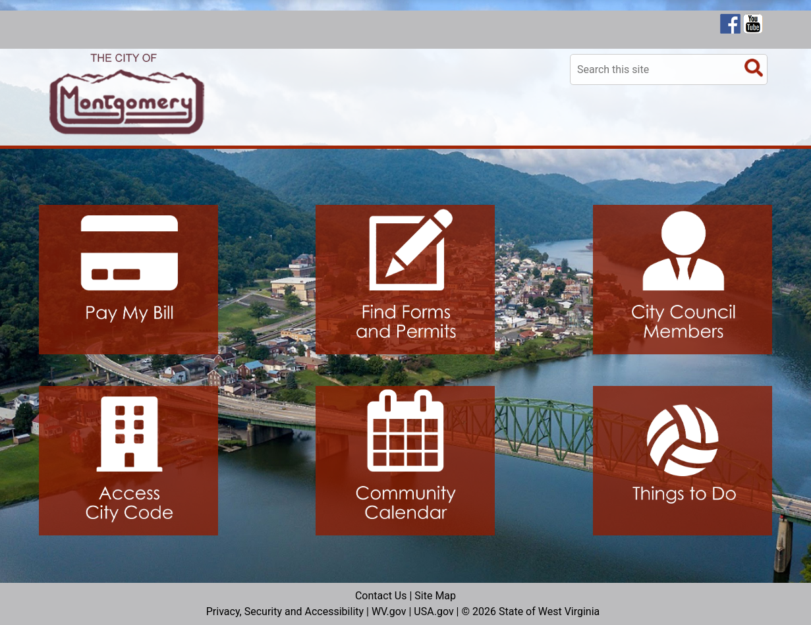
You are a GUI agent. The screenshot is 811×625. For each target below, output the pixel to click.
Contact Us (381, 595)
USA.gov (433, 611)
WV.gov (389, 611)
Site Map (435, 595)
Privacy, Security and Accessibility (285, 611)
